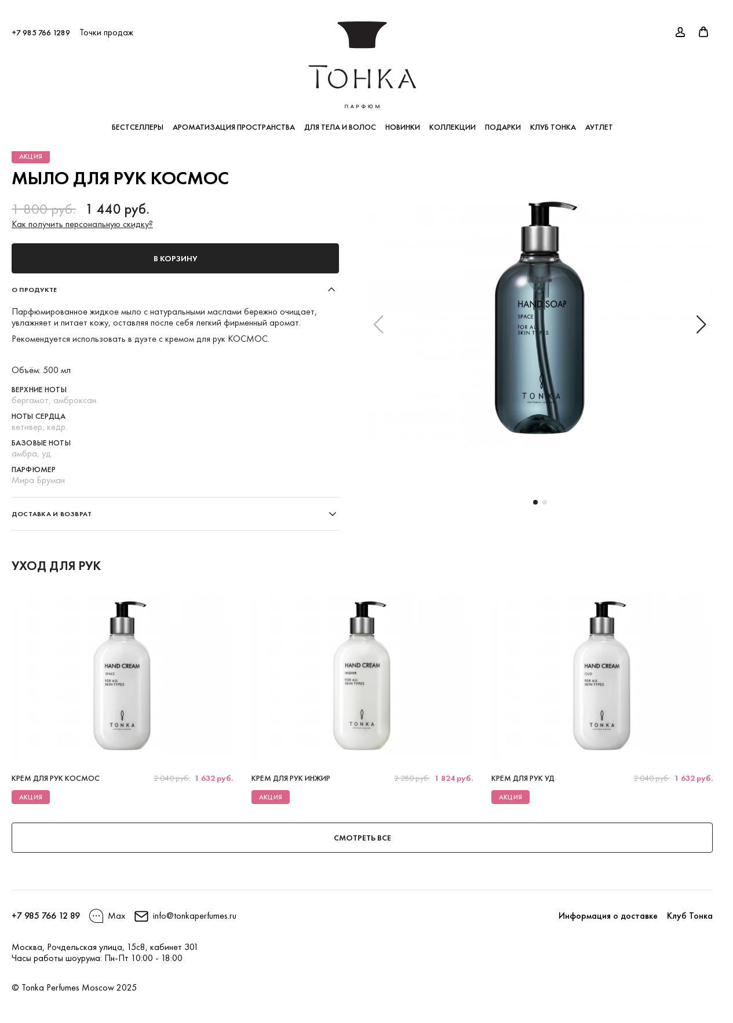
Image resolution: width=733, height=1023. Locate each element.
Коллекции (452, 121)
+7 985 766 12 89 (46, 915)
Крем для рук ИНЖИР (290, 778)
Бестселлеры (137, 121)
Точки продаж (106, 27)
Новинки (402, 121)
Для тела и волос (340, 121)
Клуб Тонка (553, 121)
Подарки (503, 121)
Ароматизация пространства (234, 121)
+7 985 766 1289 (41, 27)
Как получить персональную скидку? (82, 223)
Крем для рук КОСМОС (56, 778)
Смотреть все (362, 837)
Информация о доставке (608, 915)
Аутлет (599, 121)
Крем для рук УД (523, 778)
